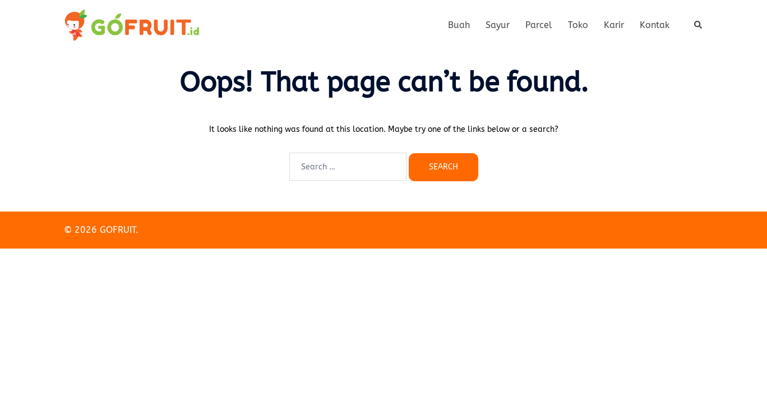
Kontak (654, 25)
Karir (614, 25)
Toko (578, 25)
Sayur (498, 25)
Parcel (538, 25)
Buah (459, 25)
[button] (698, 25)
